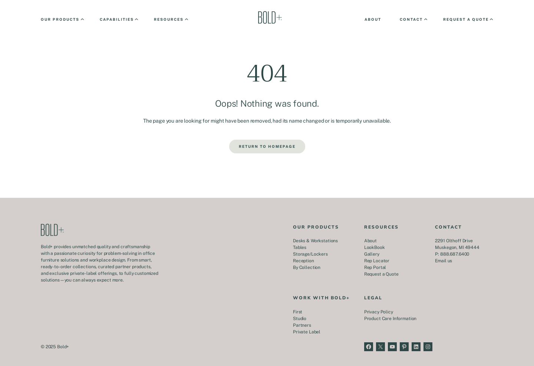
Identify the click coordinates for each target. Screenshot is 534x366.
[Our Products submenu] (62, 19)
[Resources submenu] (170, 19)
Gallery (371, 254)
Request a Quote (381, 274)
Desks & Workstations (315, 240)
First (297, 312)
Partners (302, 325)
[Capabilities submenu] (118, 19)
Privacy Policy (378, 312)
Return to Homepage (267, 146)
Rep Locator (376, 260)
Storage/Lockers (310, 254)
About (370, 240)
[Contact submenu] (413, 19)
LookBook (374, 247)
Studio (299, 318)
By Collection (306, 267)
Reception (303, 260)
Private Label (306, 332)
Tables (299, 247)
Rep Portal (375, 267)
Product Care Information (390, 318)
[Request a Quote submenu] (467, 19)
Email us (443, 260)
